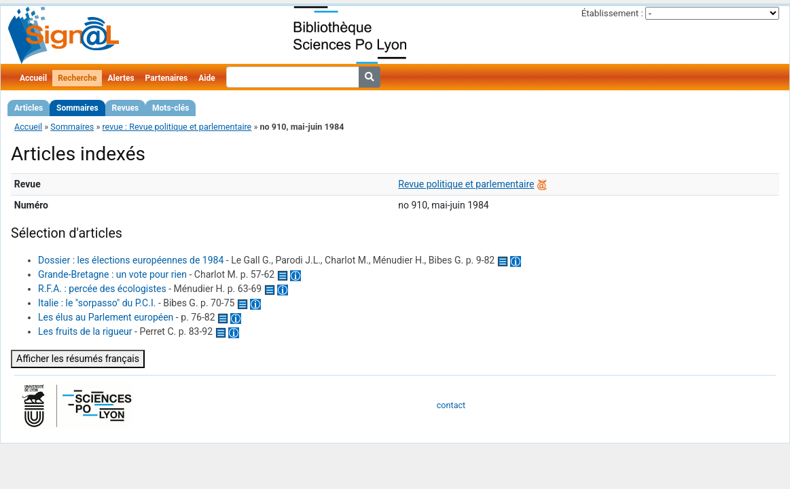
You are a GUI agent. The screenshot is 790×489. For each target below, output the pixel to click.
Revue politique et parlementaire (466, 184)
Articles (28, 108)
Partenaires (166, 78)
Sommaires (77, 108)
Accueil (33, 78)
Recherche (77, 78)
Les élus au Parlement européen (105, 317)
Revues (125, 108)
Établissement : (612, 13)
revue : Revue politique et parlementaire (176, 127)
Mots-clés (170, 108)
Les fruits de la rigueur (85, 331)
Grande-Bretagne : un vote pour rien (112, 274)
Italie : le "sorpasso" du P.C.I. (97, 302)
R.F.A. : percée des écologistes (102, 288)
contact (451, 405)
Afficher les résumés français (77, 358)
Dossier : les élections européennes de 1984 (130, 260)
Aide (206, 78)
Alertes (120, 78)
